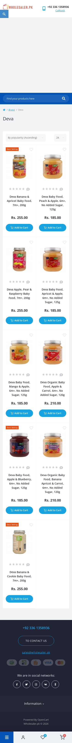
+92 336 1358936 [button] (36, 628)
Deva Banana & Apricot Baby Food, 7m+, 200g (19, 201)
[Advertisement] (36, 55)
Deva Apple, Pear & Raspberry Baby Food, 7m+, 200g (19, 294)
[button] (58, 7)
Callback (60, 10)
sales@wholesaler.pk (36, 652)
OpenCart (43, 719)
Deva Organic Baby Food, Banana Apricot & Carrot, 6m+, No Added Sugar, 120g (52, 483)
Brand (12, 109)
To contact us (36, 641)
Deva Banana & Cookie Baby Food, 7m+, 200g (19, 576)
